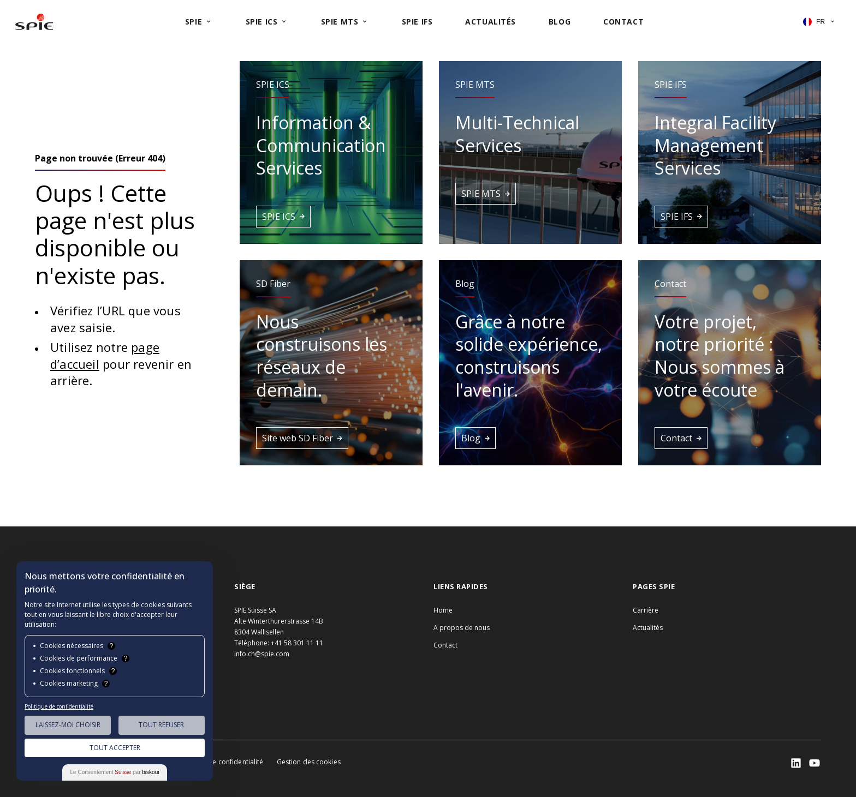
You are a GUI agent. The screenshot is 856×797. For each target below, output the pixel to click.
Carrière (645, 610)
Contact (445, 645)
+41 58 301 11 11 (297, 643)
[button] (331, 152)
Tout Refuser (161, 724)
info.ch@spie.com (261, 653)
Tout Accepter (115, 747)
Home (443, 610)
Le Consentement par (114, 772)
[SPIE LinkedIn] (795, 763)
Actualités (648, 627)
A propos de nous (461, 627)
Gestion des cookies (309, 761)
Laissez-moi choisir (67, 724)
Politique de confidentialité (221, 761)
